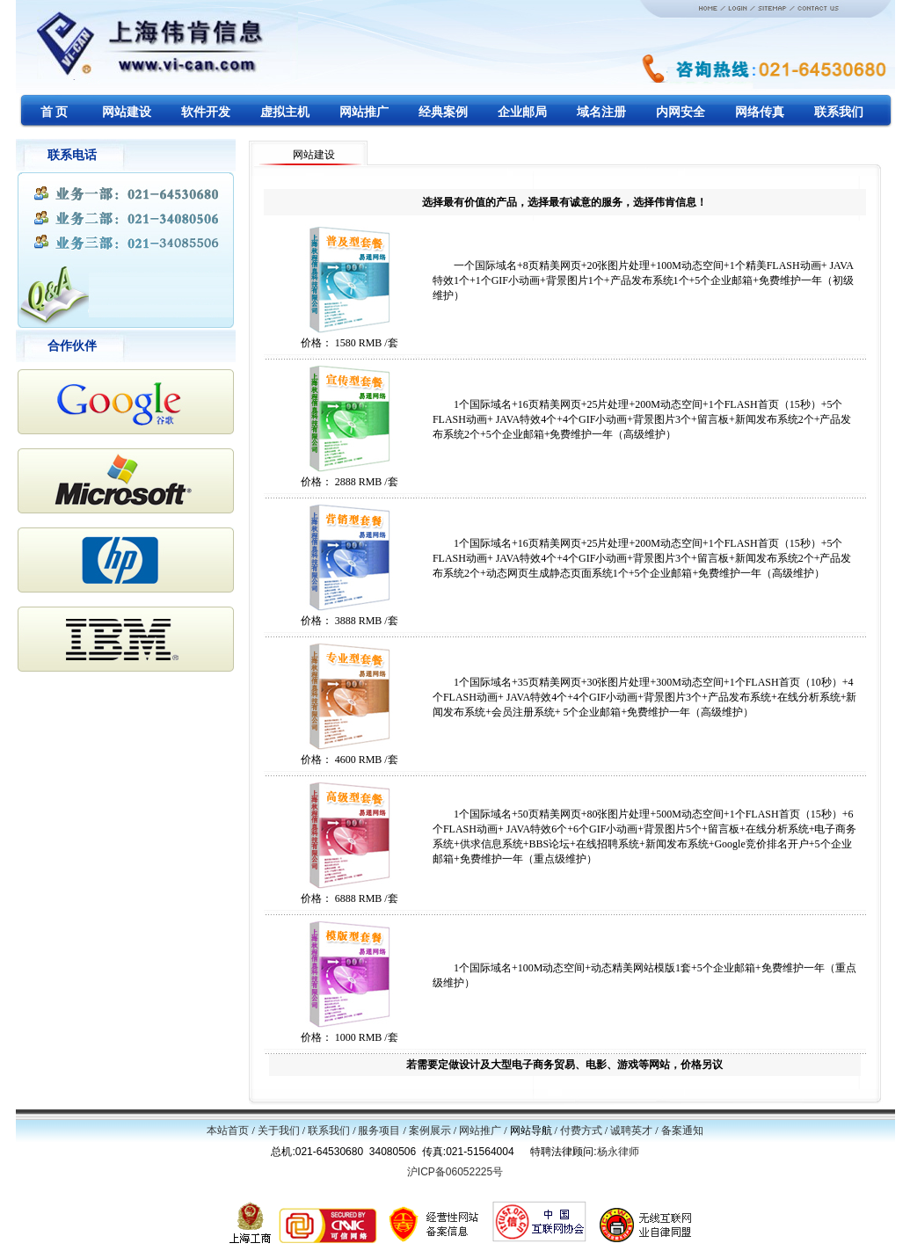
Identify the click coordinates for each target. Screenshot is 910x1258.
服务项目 (379, 1130)
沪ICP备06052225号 (455, 1172)
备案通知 (682, 1130)
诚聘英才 (631, 1130)
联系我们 (329, 1130)
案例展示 (430, 1130)
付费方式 (581, 1130)
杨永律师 (618, 1151)
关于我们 (279, 1130)
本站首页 (228, 1130)
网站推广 (480, 1130)
